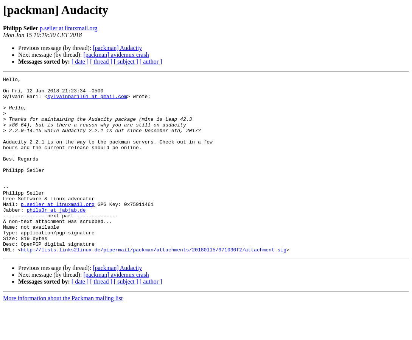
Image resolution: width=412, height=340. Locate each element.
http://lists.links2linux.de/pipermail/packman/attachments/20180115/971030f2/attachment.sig (153, 284)
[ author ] (151, 61)
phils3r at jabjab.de (56, 237)
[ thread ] (101, 61)
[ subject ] (126, 61)
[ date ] (80, 61)
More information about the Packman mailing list (63, 333)
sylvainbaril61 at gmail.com (87, 100)
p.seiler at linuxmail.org (69, 28)
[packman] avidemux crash (116, 54)
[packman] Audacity (117, 48)
